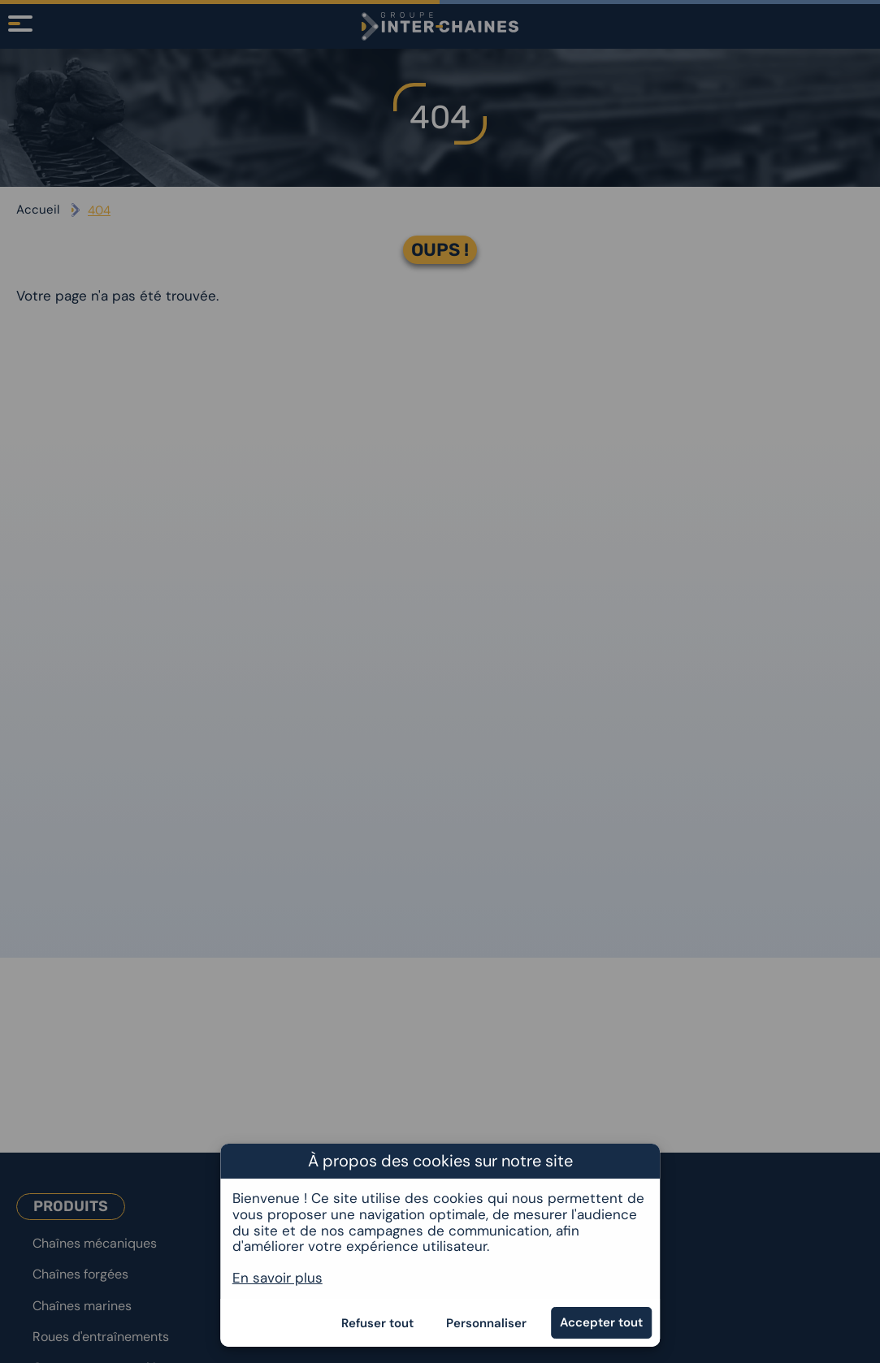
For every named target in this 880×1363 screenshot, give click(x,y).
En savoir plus (277, 1278)
